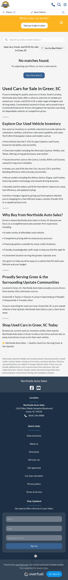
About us (34, 443)
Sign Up (34, 546)
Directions (34, 451)
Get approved (34, 467)
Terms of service (34, 492)
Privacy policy (34, 484)
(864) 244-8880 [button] (34, 415)
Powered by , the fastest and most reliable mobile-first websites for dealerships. (34, 568)
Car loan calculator (34, 475)
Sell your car (34, 459)
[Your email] (34, 538)
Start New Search (34, 75)
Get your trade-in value (34, 25)
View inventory (34, 435)
